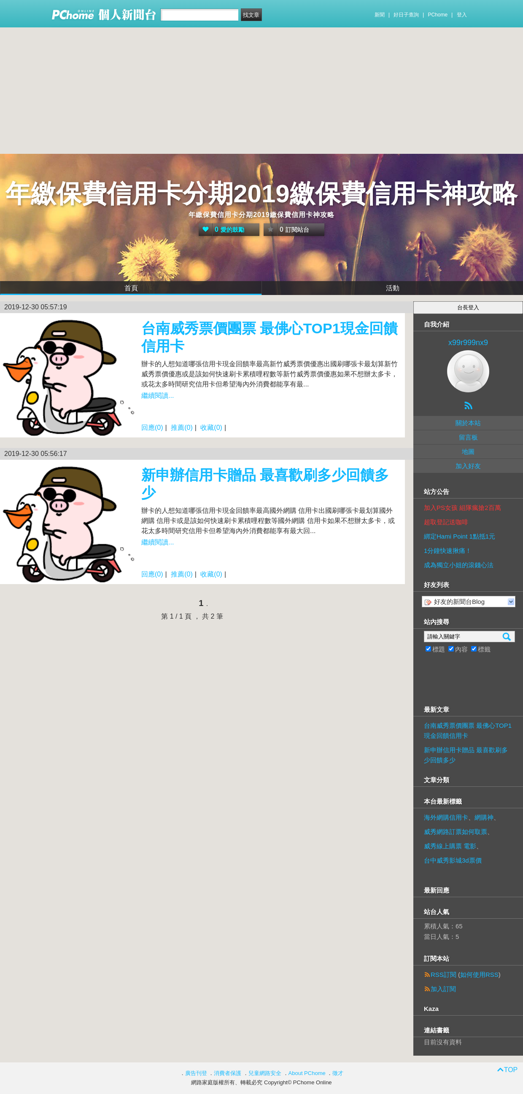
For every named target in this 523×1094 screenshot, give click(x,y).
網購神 (483, 817)
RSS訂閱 (443, 974)
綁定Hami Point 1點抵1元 (459, 536)
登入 (462, 15)
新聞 (380, 15)
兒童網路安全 (264, 1073)
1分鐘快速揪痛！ (448, 550)
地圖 (468, 451)
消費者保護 (227, 1073)
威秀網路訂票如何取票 (455, 831)
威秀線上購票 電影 (450, 846)
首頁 (131, 288)
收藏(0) (211, 427)
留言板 (468, 437)
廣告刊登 (196, 1073)
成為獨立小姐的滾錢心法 (458, 564)
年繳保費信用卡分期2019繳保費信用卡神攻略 (261, 194)
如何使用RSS (479, 974)
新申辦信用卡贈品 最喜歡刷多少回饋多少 (466, 755)
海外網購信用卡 (446, 817)
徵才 (337, 1073)
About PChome (307, 1073)
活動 (392, 288)
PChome (438, 15)
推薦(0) (182, 427)
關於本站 (468, 422)
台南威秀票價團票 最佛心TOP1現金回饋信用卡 (468, 730)
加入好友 (468, 465)
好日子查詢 (406, 15)
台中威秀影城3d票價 (453, 860)
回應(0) (152, 427)
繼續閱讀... (157, 395)
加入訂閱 (443, 988)
